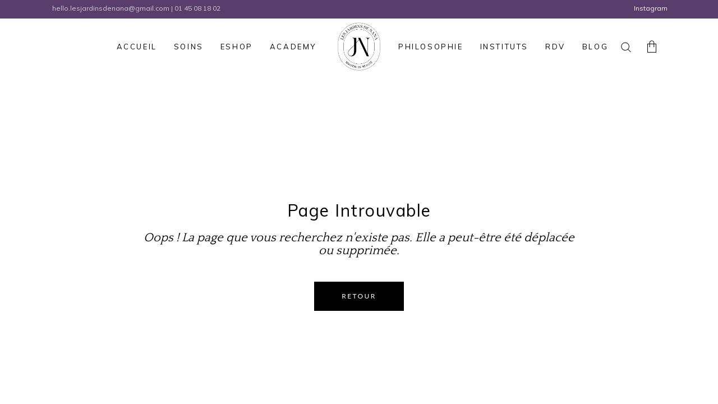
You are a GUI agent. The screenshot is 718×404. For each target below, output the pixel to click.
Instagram (651, 8)
